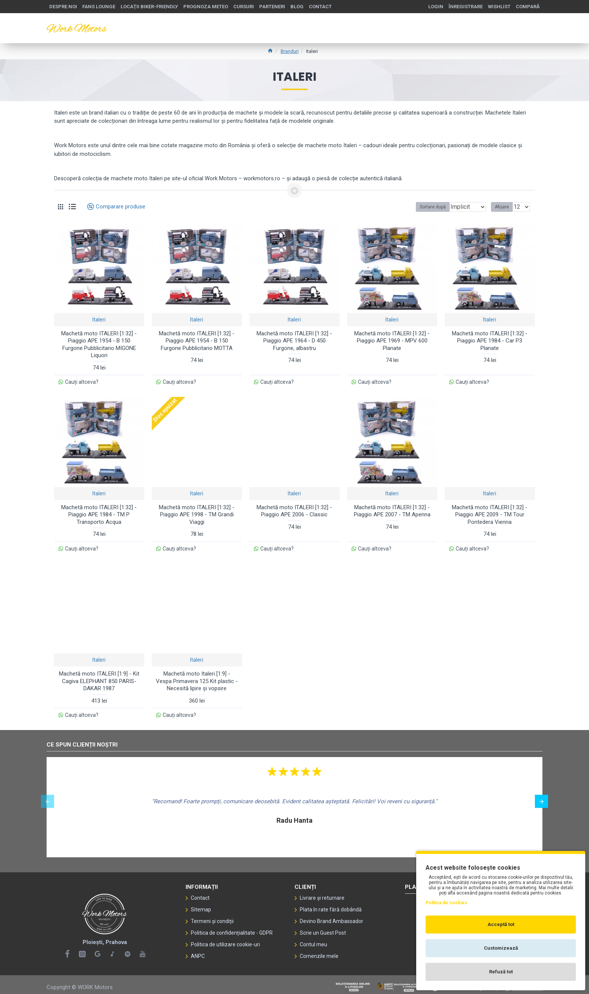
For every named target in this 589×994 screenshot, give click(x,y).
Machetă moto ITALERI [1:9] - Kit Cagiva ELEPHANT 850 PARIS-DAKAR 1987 (99, 677)
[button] (47, 796)
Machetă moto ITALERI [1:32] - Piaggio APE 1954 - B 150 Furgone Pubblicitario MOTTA (196, 340)
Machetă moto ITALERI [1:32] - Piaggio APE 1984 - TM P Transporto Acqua (99, 512)
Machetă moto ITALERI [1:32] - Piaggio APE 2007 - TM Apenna (392, 509)
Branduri (290, 51)
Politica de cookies (446, 902)
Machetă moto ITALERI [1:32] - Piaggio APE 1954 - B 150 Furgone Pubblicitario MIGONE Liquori (99, 344)
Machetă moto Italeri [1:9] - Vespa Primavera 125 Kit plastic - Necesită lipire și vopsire (197, 677)
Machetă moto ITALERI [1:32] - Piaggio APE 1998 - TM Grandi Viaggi (196, 512)
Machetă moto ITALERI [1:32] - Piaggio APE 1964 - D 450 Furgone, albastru (294, 340)
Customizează (501, 948)
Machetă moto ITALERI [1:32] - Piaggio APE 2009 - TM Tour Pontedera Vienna (489, 512)
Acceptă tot (501, 924)
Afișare (504, 207)
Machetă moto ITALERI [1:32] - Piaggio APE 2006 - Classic (294, 509)
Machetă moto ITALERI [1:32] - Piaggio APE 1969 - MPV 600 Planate (392, 340)
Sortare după (409, 207)
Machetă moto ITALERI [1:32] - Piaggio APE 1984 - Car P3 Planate (489, 340)
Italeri (99, 320)
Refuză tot (501, 971)
